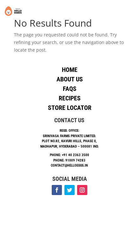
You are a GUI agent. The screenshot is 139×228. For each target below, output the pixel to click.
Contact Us (69, 120)
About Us (69, 79)
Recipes (70, 98)
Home (69, 69)
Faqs (69, 88)
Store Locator (69, 107)
